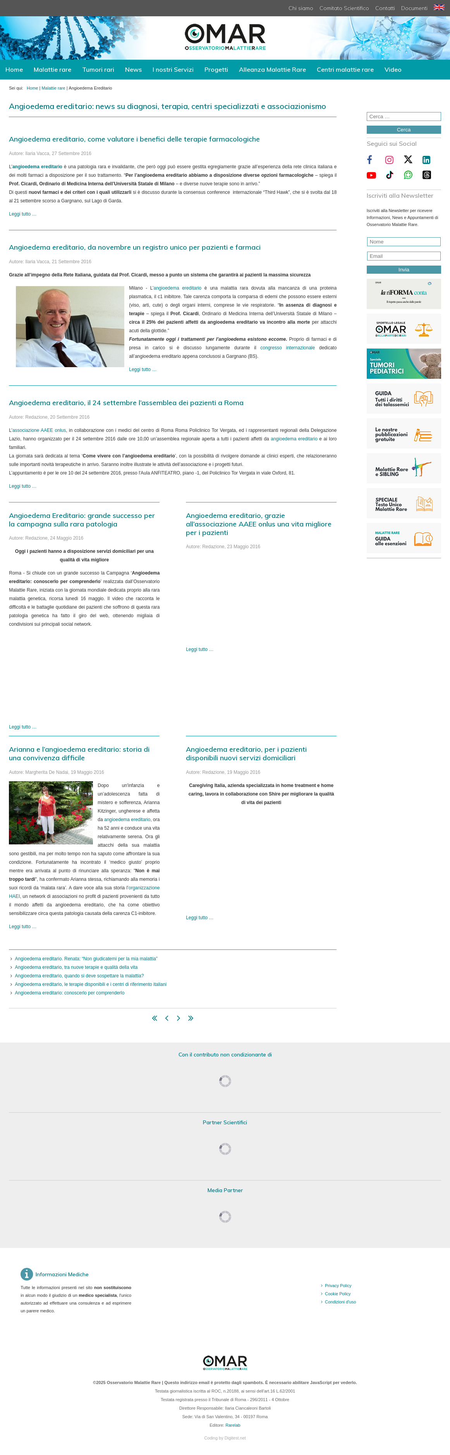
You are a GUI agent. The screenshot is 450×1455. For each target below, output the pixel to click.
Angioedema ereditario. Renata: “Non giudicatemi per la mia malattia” (86, 958)
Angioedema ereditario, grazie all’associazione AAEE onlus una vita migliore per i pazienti (258, 524)
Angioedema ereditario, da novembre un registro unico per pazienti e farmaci (135, 247)
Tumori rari (98, 69)
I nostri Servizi (173, 69)
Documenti (414, 8)
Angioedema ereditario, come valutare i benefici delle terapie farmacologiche (134, 139)
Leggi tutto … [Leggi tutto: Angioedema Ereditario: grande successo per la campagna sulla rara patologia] (22, 727)
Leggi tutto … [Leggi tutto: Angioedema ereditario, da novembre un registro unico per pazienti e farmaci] (142, 369)
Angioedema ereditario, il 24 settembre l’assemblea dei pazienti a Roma (126, 402)
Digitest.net (235, 1438)
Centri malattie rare (345, 69)
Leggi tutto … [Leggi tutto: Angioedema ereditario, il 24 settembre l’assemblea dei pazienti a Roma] (22, 486)
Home (14, 69)
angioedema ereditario (178, 288)
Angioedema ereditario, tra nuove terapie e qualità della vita (76, 967)
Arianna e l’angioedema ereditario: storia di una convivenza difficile (79, 753)
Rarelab (232, 1425)
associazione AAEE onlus (39, 430)
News (133, 69)
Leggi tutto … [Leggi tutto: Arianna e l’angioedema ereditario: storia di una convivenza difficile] (22, 926)
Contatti (385, 8)
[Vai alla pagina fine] (191, 1019)
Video (393, 69)
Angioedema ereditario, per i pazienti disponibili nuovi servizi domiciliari (246, 753)
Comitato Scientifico (344, 8)
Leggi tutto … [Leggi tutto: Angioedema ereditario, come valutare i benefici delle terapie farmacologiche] (22, 214)
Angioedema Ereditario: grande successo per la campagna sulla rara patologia (82, 519)
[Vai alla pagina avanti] (178, 1019)
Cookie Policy (338, 1293)
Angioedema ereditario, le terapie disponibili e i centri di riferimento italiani (91, 984)
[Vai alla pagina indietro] (166, 1019)
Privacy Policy (338, 1285)
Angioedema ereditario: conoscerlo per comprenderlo (70, 993)
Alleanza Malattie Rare (272, 69)
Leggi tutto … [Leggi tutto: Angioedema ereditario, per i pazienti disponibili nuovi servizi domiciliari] (199, 917)
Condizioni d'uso (340, 1302)
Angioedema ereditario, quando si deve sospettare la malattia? (79, 976)
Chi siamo (301, 8)
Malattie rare (52, 69)
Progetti (216, 69)
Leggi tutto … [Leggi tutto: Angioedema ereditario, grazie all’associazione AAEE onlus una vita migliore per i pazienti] (199, 649)
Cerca (404, 130)
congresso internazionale (287, 347)
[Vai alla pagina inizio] (154, 1019)
